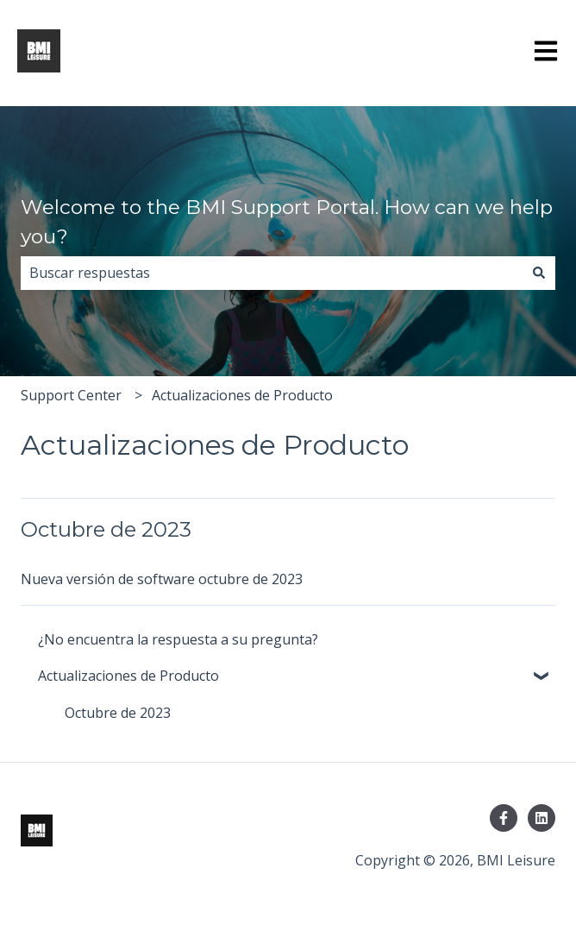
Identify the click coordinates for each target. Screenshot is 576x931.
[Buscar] (539, 272)
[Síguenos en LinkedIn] (541, 818)
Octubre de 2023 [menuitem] (118, 712)
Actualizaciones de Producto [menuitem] (128, 675)
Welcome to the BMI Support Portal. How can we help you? (287, 222)
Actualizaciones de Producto (242, 395)
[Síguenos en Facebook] (503, 818)
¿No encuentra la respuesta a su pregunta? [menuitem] (178, 639)
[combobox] (272, 272)
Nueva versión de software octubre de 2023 (162, 578)
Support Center (71, 395)
